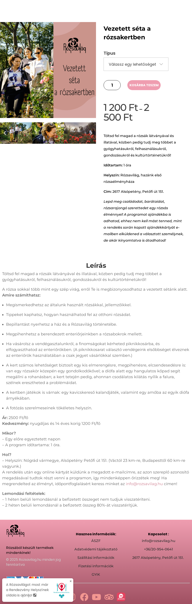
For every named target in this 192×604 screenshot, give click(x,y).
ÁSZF (96, 539)
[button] (5, 131)
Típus (109, 51)
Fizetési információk (96, 564)
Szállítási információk (95, 556)
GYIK (96, 573)
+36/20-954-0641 (158, 547)
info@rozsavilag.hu (144, 482)
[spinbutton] (112, 83)
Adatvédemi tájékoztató (95, 547)
